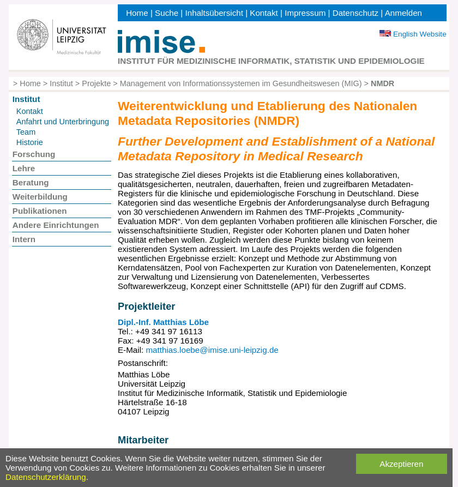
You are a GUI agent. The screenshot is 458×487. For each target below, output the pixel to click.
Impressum (305, 12)
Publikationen (40, 210)
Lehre (24, 168)
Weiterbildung (40, 196)
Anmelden (403, 12)
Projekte (96, 83)
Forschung (34, 154)
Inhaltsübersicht (214, 12)
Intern (24, 239)
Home (137, 12)
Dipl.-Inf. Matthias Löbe (163, 322)
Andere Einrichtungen (56, 225)
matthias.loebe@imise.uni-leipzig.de (212, 349)
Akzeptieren (401, 463)
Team (25, 132)
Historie (29, 142)
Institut (61, 83)
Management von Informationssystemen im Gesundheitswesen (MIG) (241, 83)
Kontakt (264, 12)
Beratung (31, 182)
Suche (166, 12)
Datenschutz (355, 12)
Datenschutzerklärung (45, 477)
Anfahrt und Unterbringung (62, 121)
